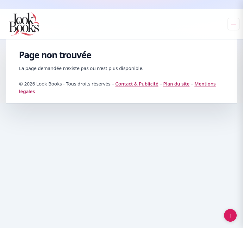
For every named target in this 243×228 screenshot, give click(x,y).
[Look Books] (24, 24)
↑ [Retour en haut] (230, 215)
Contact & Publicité (136, 83)
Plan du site (176, 83)
